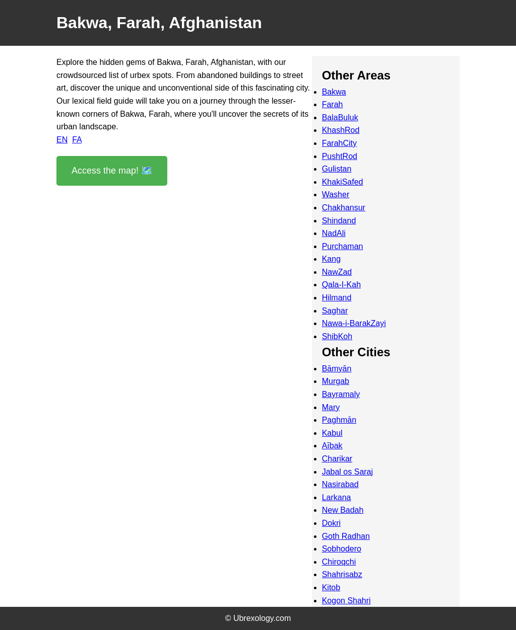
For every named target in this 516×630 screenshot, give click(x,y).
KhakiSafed (342, 182)
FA (77, 139)
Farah (332, 104)
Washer (336, 194)
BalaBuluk (340, 117)
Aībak (332, 445)
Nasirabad (340, 484)
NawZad (337, 272)
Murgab (335, 381)
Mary (331, 407)
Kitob (331, 587)
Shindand (339, 220)
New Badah (343, 510)
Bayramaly (341, 394)
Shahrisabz (342, 574)
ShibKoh (337, 336)
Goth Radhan (346, 536)
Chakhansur (343, 207)
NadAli (334, 233)
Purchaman (342, 246)
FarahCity (339, 143)
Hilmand (337, 297)
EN (62, 139)
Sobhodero (341, 548)
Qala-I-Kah (341, 284)
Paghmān (339, 420)
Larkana (336, 497)
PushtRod (339, 156)
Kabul (332, 433)
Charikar (337, 458)
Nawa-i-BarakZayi (354, 323)
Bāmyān (337, 368)
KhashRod (341, 130)
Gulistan (337, 169)
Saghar (335, 310)
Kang (331, 259)
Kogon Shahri (346, 600)
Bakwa (334, 92)
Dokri (331, 523)
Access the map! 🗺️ (112, 171)
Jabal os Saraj (347, 471)
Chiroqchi (339, 562)
